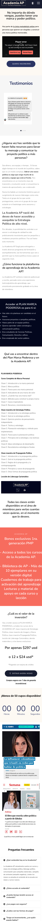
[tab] (21, 860)
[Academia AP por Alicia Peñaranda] (14, 3)
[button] (21, 64)
